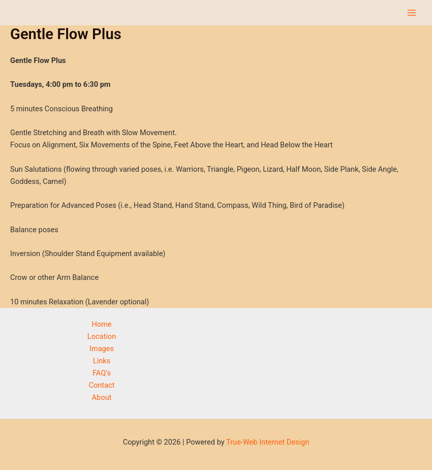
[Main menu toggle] (412, 13)
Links (101, 360)
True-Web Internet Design (267, 442)
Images (101, 348)
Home (101, 324)
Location (101, 336)
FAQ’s (101, 373)
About (102, 397)
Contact (102, 385)
